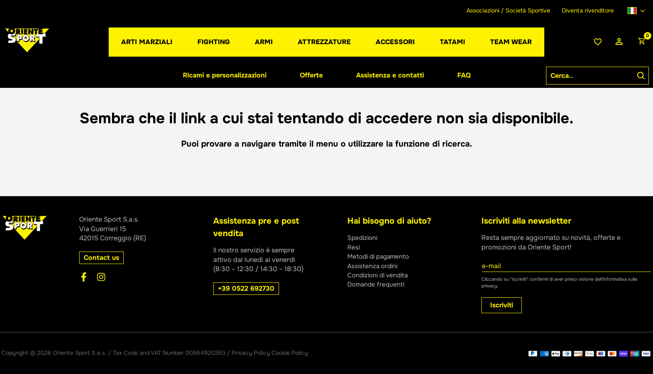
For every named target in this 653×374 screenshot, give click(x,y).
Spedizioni (363, 237)
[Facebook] (83, 277)
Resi (354, 247)
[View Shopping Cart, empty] (641, 42)
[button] (263, 42)
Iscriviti (501, 305)
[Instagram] (101, 277)
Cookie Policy (290, 353)
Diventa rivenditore (588, 10)
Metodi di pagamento (380, 256)
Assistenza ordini (373, 266)
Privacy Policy (251, 353)
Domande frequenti (377, 284)
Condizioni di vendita (380, 275)
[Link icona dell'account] (619, 41)
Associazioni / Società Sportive (508, 10)
